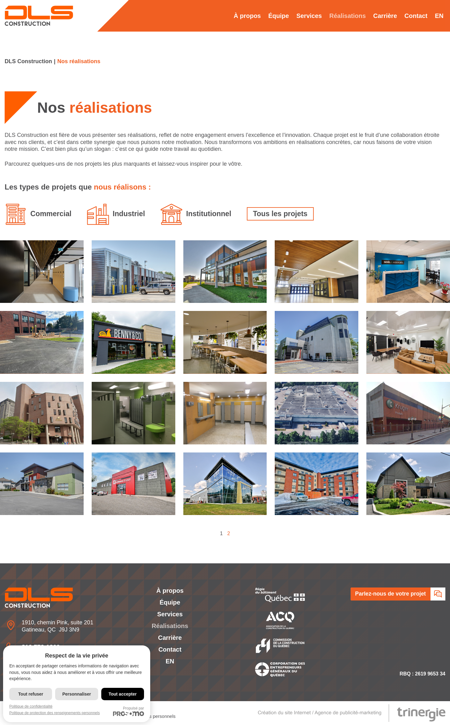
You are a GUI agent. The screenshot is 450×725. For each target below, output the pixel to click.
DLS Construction (28, 61)
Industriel (130, 213)
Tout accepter (122, 694)
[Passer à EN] (439, 16)
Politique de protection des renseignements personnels (54, 713)
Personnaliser (76, 694)
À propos (247, 16)
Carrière (385, 16)
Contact (415, 16)
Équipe (278, 16)
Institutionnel (212, 213)
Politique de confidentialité (30, 706)
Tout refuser (30, 694)
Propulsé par (128, 711)
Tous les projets (285, 213)
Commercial (51, 213)
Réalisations (347, 16)
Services (309, 16)
